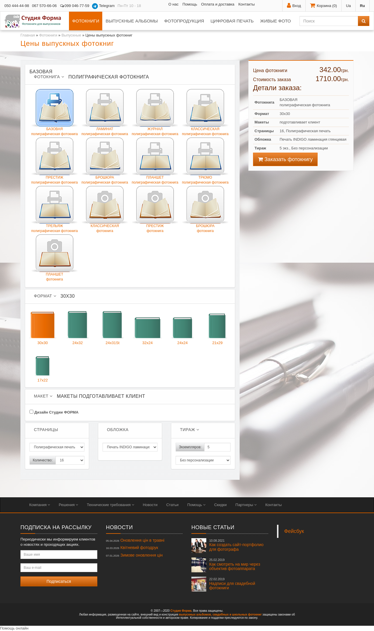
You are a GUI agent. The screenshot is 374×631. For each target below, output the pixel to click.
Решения (68, 505)
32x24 (147, 326)
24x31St (112, 326)
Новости (150, 505)
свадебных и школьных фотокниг (237, 614)
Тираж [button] (189, 429)
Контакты (246, 4)
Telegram (103, 6)
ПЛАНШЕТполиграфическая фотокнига (155, 160)
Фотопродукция (184, 20)
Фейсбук (294, 531)
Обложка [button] (118, 429)
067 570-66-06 (44, 6)
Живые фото (275, 20)
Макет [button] (43, 396)
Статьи (172, 505)
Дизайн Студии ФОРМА (54, 412)
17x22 (43, 364)
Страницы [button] (46, 429)
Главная (27, 35)
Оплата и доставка (217, 4)
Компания (39, 505)
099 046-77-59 (74, 6)
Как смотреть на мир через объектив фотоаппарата (234, 564)
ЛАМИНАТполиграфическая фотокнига (104, 112)
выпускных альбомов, (195, 614)
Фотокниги (85, 20)
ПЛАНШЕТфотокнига (54, 257)
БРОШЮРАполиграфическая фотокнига (104, 160)
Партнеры (246, 505)
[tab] (130, 74)
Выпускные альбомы (131, 20)
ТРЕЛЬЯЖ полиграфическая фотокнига (54, 209)
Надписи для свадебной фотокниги (232, 583)
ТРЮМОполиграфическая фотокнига (205, 160)
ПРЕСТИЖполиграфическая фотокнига (54, 160)
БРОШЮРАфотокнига (205, 209)
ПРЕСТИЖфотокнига (155, 209)
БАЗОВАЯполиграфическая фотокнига (54, 112)
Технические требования (110, 505)
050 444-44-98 (16, 6)
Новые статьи (212, 527)
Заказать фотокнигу (285, 159)
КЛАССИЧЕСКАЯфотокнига (104, 209)
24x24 (183, 326)
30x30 (43, 326)
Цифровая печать (232, 20)
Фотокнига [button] (49, 76)
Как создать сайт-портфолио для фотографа (236, 545)
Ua (348, 6)
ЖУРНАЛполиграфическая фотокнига (155, 112)
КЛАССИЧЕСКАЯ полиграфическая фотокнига (205, 112)
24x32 (78, 326)
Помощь (190, 4)
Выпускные (71, 35)
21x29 (217, 326)
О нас (173, 4)
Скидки (220, 505)
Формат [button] (45, 296)
